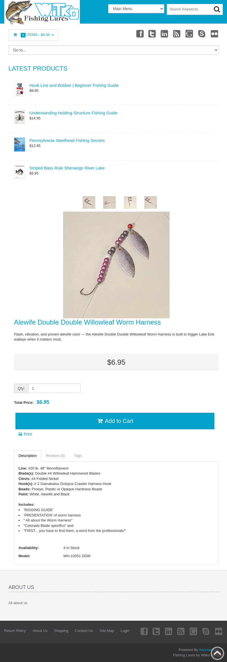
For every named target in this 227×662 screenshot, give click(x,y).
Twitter (152, 33)
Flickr (214, 33)
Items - (33, 35)
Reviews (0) (55, 456)
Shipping (61, 631)
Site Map (106, 631)
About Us (40, 631)
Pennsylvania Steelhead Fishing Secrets (67, 140)
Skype (202, 33)
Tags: (78, 456)
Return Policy (15, 631)
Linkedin (165, 33)
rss (177, 33)
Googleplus (190, 33)
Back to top (217, 653)
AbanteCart (208, 650)
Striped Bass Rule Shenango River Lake (67, 168)
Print (25, 434)
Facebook (139, 33)
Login (125, 631)
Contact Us (84, 631)
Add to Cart (114, 421)
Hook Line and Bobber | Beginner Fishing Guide (74, 85)
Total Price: (31, 402)
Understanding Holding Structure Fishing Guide (73, 112)
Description (27, 456)
